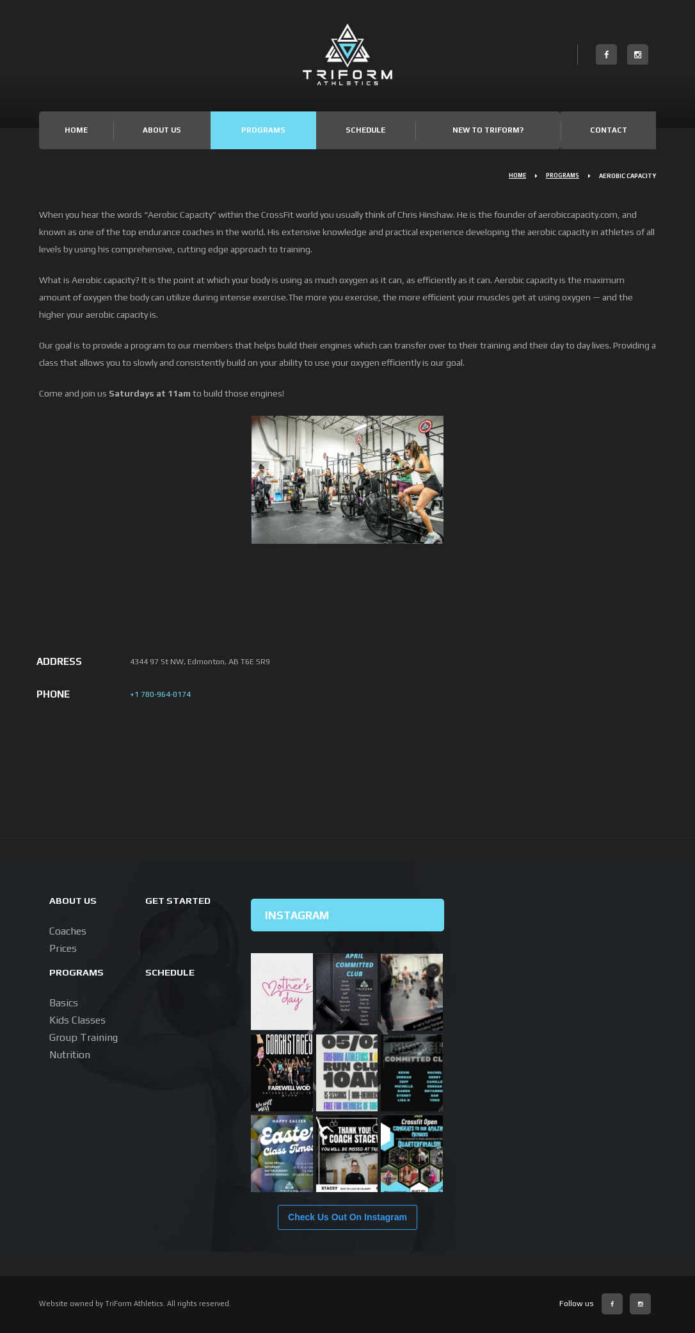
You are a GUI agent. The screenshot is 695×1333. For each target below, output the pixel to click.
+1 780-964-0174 (160, 694)
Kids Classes (77, 1020)
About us (74, 900)
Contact (608, 130)
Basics (63, 1003)
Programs (263, 130)
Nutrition (69, 1055)
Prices (63, 948)
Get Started (179, 900)
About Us (162, 130)
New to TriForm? (487, 130)
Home (76, 130)
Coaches (67, 931)
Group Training (83, 1037)
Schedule (365, 130)
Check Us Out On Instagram (347, 1217)
